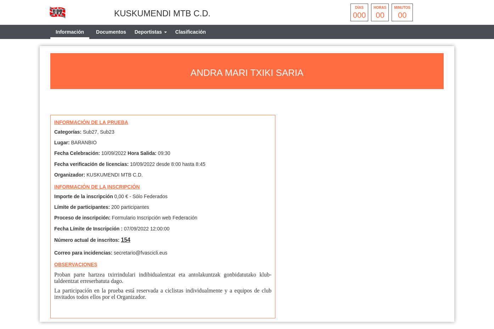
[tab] (151, 32)
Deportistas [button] (151, 32)
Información (70, 32)
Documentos (111, 32)
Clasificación (190, 32)
